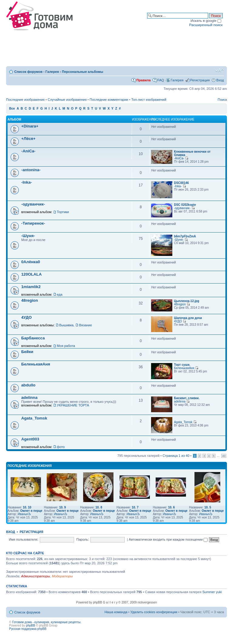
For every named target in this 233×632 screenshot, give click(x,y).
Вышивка (66, 325)
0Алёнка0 (30, 262)
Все (12, 108)
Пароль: (82, 539)
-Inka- (26, 182)
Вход (220, 80)
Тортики (63, 212)
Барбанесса (33, 338)
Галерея (52, 71)
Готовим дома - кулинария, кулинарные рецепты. (46, 622)
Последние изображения (25, 99)
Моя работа (66, 346)
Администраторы (35, 576)
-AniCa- (28, 151)
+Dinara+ (29, 126)
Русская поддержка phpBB (27, 628)
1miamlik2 (31, 286)
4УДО (26, 317)
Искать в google (206, 20)
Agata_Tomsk (34, 418)
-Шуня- (28, 235)
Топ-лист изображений (148, 99)
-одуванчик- (33, 204)
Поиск (222, 99)
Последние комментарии (108, 99)
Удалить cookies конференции (153, 612)
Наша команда (115, 612)
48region (29, 300)
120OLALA (31, 274)
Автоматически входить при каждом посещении (168, 539)
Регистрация (200, 80)
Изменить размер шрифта (219, 70)
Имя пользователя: (23, 539)
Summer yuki (212, 592)
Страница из (176, 455)
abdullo (28, 385)
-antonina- (31, 170)
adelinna (29, 397)
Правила (143, 80)
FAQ (160, 80)
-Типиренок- (33, 223)
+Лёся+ (28, 138)
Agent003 (30, 439)
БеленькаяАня (35, 364)
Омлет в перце (31, 510)
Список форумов (28, 71)
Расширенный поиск (205, 25)
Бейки (27, 351)
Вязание (85, 325)
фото (61, 447)
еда (59, 294)
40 (223, 455)
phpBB (30, 625)
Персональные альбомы (82, 71)
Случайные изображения (67, 99)
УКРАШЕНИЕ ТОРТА (73, 405)
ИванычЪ (24, 514)
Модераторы (62, 576)
